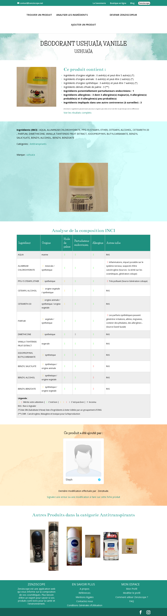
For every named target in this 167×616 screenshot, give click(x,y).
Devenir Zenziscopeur (122, 14)
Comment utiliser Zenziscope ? (131, 597)
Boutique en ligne (118, 3)
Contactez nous (84, 601)
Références (85, 592)
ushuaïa (31, 154)
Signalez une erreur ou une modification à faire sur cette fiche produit (83, 497)
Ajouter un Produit (83, 24)
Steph (69, 479)
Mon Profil (131, 588)
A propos (84, 588)
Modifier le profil (131, 592)
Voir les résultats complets (77, 112)
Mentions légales (85, 597)
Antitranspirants (38, 143)
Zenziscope (144, 3)
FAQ (131, 601)
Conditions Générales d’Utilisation (84, 605)
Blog (132, 3)
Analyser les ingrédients (73, 14)
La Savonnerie (99, 3)
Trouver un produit (40, 14)
